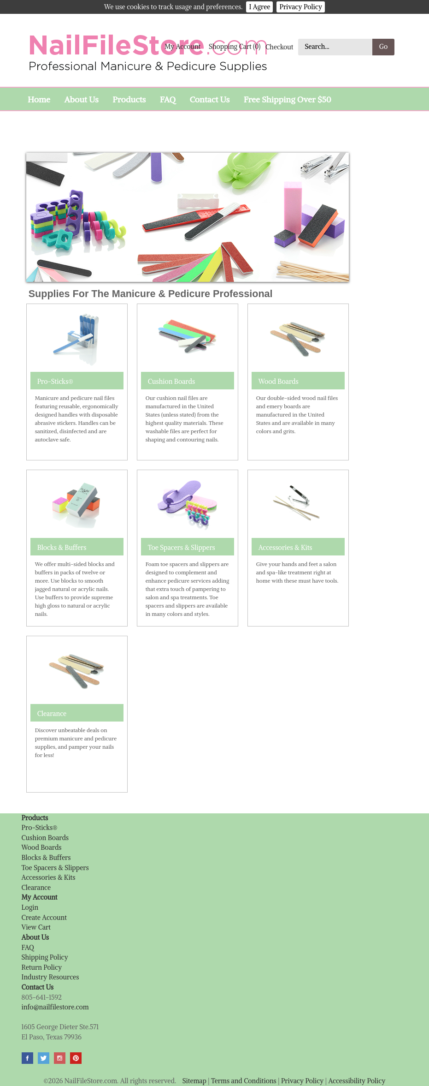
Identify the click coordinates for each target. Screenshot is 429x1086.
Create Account (44, 917)
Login (30, 907)
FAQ (168, 99)
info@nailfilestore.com (55, 1007)
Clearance (52, 714)
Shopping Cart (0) (234, 46)
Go (383, 46)
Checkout (279, 46)
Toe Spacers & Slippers (181, 547)
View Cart (36, 927)
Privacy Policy (300, 7)
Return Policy (42, 967)
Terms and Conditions (243, 1081)
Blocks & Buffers (62, 547)
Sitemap (194, 1081)
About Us (81, 99)
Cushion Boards (171, 381)
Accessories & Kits (285, 547)
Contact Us (209, 99)
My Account (182, 46)
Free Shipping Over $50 (287, 99)
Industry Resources (50, 977)
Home (39, 99)
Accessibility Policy (356, 1081)
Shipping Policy (45, 957)
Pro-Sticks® (55, 381)
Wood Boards (279, 381)
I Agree (259, 7)
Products (129, 99)
